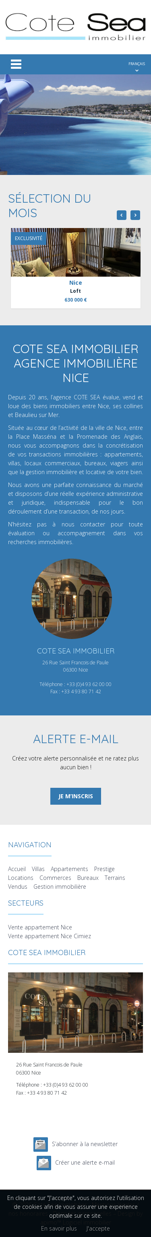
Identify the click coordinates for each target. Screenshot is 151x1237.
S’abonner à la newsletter (85, 1144)
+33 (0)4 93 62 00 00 (89, 684)
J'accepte (98, 1228)
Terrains (115, 878)
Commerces (55, 878)
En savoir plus (59, 1228)
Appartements (69, 869)
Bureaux (88, 878)
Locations (20, 878)
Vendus (17, 886)
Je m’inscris (75, 796)
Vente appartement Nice (40, 927)
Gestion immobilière (59, 886)
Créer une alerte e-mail (85, 1162)
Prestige (104, 869)
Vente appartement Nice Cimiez (49, 936)
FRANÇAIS (136, 63)
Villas (38, 869)
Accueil (17, 869)
